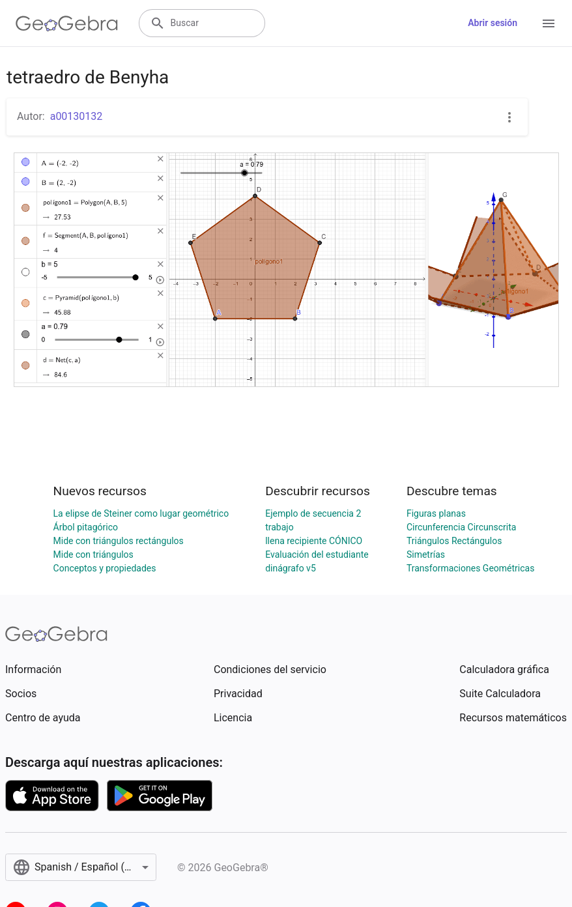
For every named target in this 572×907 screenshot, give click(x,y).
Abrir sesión (492, 23)
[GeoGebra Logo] (67, 23)
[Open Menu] (548, 23)
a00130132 (76, 116)
